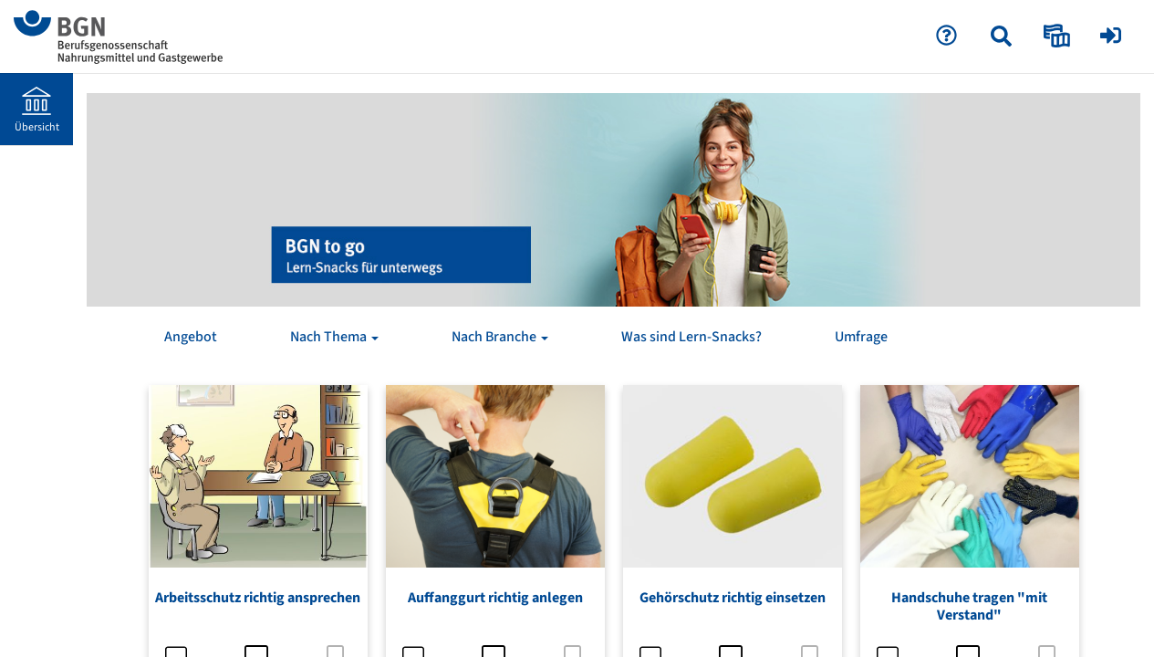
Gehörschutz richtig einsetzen (732, 598)
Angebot (190, 337)
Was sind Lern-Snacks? (691, 337)
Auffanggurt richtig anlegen (495, 598)
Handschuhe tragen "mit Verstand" (969, 606)
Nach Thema (334, 337)
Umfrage (861, 337)
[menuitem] (1003, 36)
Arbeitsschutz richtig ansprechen (257, 598)
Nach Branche (500, 337)
